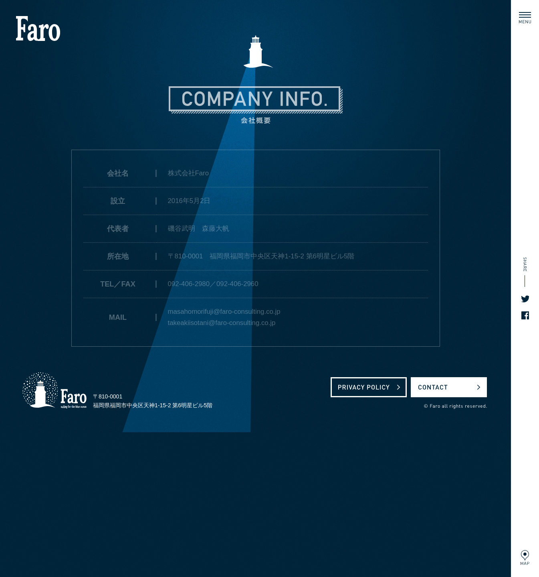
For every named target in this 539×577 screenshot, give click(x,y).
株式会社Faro (38, 28)
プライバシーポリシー (369, 387)
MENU (526, 15)
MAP (524, 557)
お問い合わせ (449, 387)
